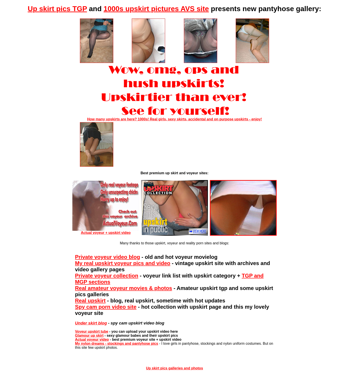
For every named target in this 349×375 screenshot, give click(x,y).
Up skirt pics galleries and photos (174, 368)
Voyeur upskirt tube (91, 331)
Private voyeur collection (106, 276)
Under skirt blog (91, 323)
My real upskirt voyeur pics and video (122, 263)
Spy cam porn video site (105, 307)
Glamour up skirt (89, 335)
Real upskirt (90, 301)
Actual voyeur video (92, 339)
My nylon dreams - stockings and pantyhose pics (116, 343)
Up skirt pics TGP (57, 9)
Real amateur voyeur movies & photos (123, 288)
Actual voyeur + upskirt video (105, 231)
